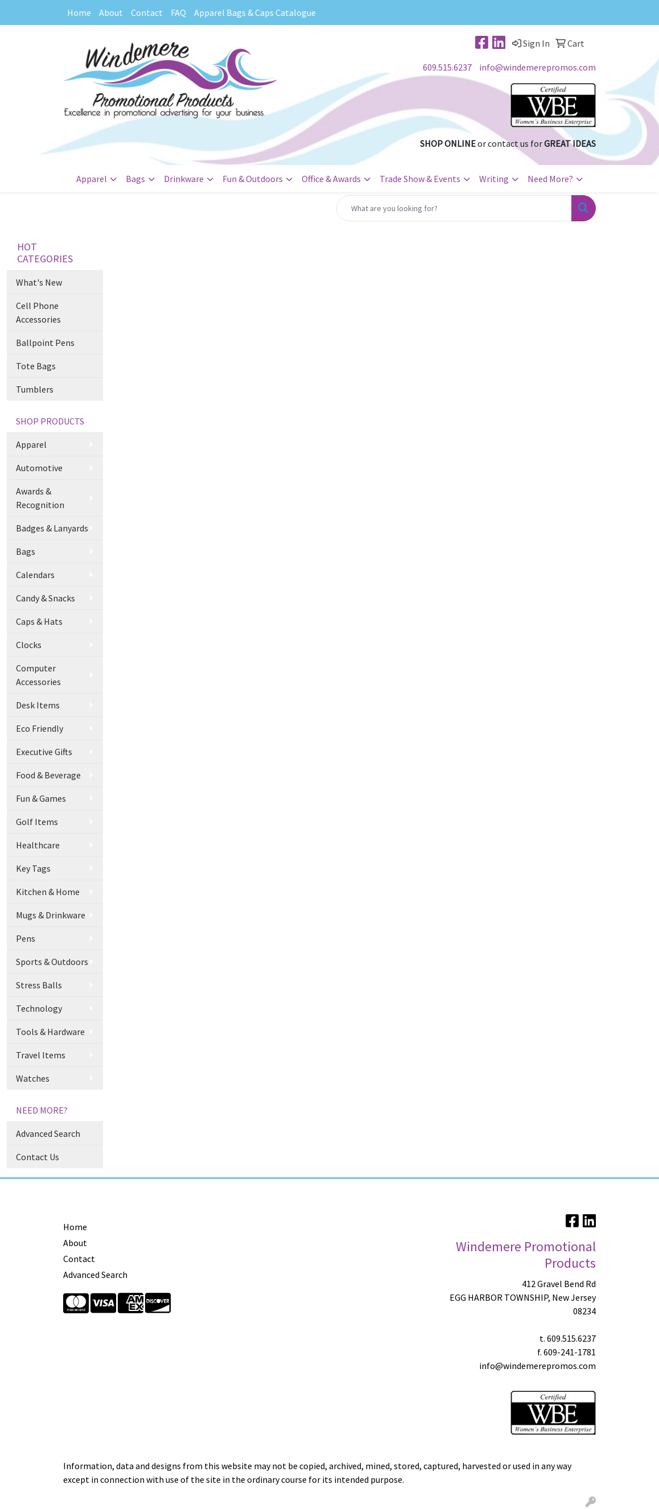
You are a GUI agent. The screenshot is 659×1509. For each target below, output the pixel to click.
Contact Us (37, 1156)
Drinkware (184, 178)
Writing (494, 178)
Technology (39, 1008)
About (111, 12)
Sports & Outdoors (52, 961)
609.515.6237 (447, 67)
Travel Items (40, 1055)
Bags (135, 178)
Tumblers (34, 389)
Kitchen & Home (48, 891)
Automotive (39, 467)
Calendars (35, 574)
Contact (147, 12)
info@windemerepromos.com (537, 67)
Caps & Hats (39, 621)
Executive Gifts (44, 751)
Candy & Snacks (45, 598)
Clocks (29, 644)
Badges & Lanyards (52, 528)
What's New (39, 282)
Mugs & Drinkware (50, 915)
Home (79, 12)
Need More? (550, 178)
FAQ (178, 12)
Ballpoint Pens (45, 342)
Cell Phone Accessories (38, 312)
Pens (25, 938)
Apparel (91, 178)
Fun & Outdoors (253, 178)
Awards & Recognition (40, 497)
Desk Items (38, 705)
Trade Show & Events (420, 178)
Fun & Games (41, 798)
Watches (33, 1078)
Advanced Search (48, 1133)
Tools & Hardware (50, 1031)
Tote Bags (36, 366)
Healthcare (38, 845)
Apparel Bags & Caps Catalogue (255, 12)
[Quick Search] (454, 208)
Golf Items (37, 821)
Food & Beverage (48, 775)
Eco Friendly (39, 728)
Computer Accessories (38, 674)
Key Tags (33, 868)
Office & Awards (331, 178)
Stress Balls (39, 985)
